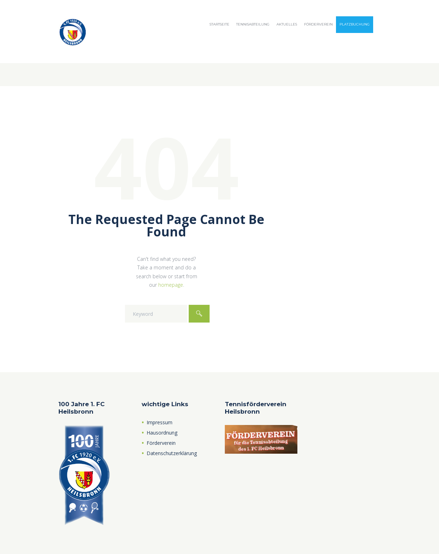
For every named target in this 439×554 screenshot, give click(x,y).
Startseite (219, 24)
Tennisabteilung (252, 24)
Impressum (159, 422)
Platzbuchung (355, 24)
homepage (170, 284)
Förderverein (318, 24)
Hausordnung (162, 432)
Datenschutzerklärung (172, 453)
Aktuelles (286, 24)
